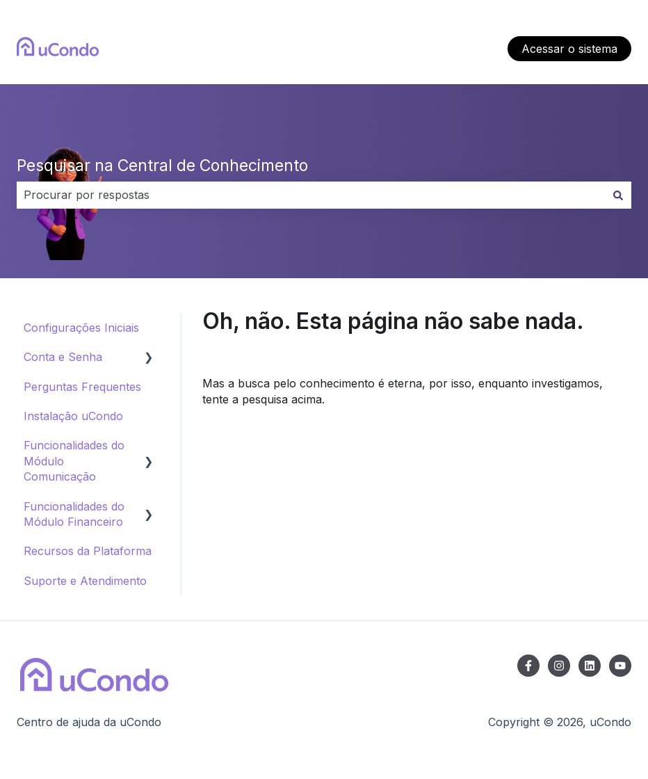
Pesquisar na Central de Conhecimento (162, 165)
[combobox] (311, 195)
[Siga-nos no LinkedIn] (589, 665)
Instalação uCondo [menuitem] (73, 416)
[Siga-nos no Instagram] (559, 665)
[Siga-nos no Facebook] (528, 665)
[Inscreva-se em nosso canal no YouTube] (620, 665)
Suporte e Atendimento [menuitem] (85, 581)
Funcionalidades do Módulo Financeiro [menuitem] (74, 514)
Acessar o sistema (569, 49)
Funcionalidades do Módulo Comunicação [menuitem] (74, 460)
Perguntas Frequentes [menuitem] (82, 387)
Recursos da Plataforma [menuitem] (88, 551)
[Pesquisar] (618, 195)
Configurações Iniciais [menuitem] (81, 328)
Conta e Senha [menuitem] (63, 357)
